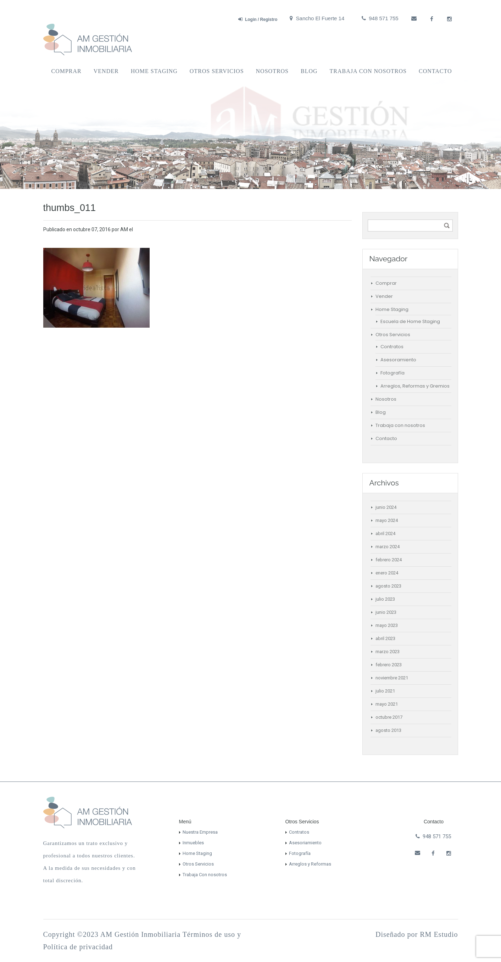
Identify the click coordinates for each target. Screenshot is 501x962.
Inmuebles (193, 842)
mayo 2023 (386, 625)
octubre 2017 (388, 717)
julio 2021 (385, 691)
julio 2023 (385, 599)
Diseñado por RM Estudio (416, 934)
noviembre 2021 (391, 677)
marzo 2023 (387, 651)
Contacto (435, 71)
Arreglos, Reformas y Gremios (415, 386)
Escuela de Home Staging (410, 321)
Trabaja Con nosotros (205, 874)
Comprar (66, 71)
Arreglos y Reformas (310, 864)
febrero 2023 (388, 664)
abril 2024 (385, 533)
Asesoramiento (398, 359)
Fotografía (392, 372)
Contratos (391, 346)
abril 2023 (385, 638)
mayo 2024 (386, 520)
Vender (106, 71)
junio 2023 (385, 612)
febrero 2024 (388, 559)
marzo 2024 (387, 546)
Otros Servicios (217, 71)
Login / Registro (257, 19)
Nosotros (272, 71)
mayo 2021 (386, 704)
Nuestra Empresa (200, 832)
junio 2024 (385, 507)
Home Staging (154, 71)
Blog (309, 71)
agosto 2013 (388, 730)
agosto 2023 (388, 586)
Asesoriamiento (305, 842)
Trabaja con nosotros (368, 71)
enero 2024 (386, 572)
